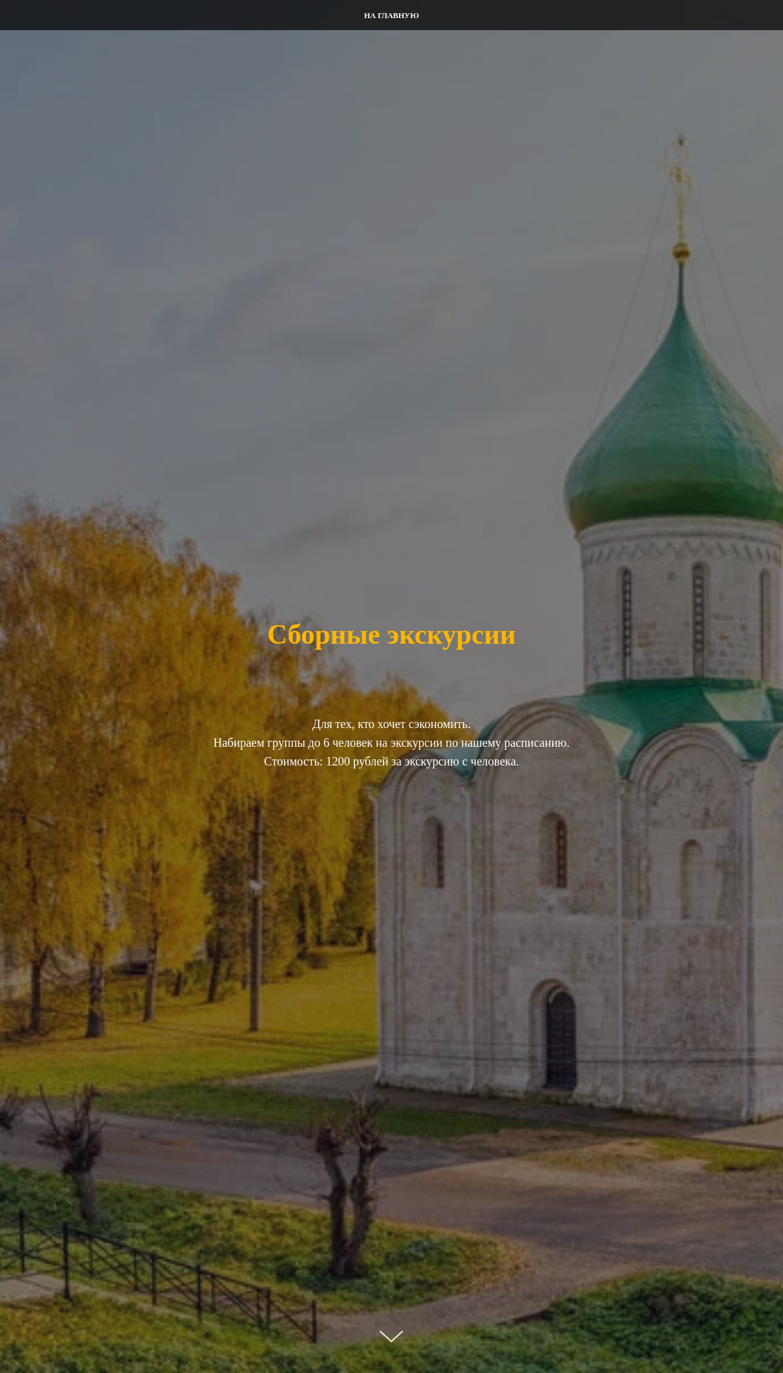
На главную (391, 15)
